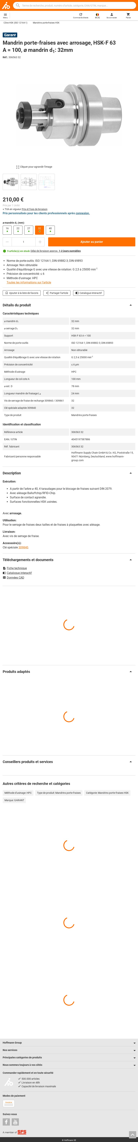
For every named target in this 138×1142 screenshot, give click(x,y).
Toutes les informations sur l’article (29, 282)
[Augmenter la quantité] (40, 241)
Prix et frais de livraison (34, 209)
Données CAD (13, 578)
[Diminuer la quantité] (7, 241)
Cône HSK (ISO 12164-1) (15, 22)
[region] (69, 181)
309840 (23, 547)
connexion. (83, 213)
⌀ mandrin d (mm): (14, 223)
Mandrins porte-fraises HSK (46, 22)
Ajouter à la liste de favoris (21, 293)
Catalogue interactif (88, 293)
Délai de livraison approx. (56, 250)
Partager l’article (57, 293)
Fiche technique (15, 568)
